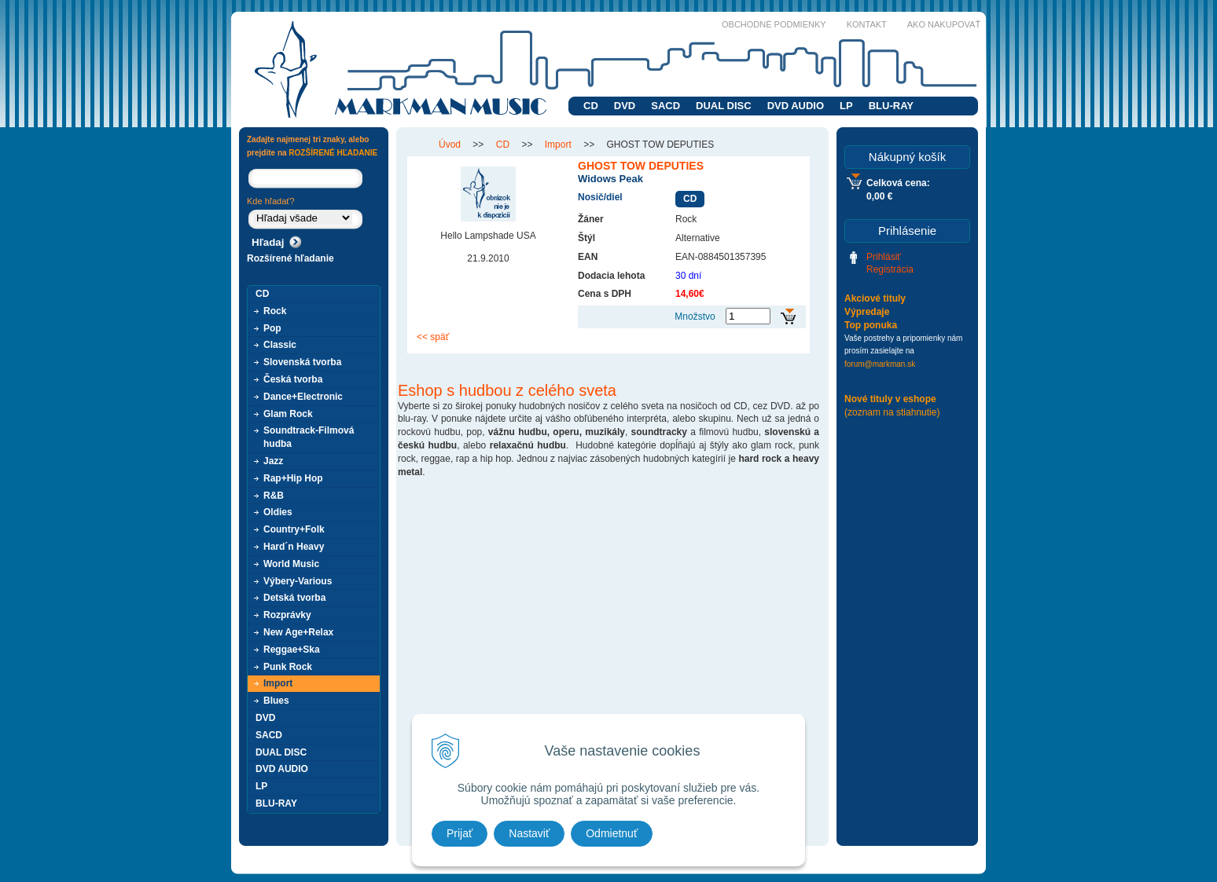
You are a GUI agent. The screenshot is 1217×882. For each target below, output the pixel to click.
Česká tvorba (292, 379)
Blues (276, 700)
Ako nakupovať (943, 24)
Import (277, 683)
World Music (291, 563)
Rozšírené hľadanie (290, 258)
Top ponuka (870, 325)
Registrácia (890, 269)
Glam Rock (288, 413)
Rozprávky (287, 614)
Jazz (273, 461)
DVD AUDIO (795, 106)
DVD (624, 106)
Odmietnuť (612, 833)
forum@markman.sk (879, 364)
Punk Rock (287, 666)
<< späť (433, 336)
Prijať (459, 833)
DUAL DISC (724, 106)
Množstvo (695, 316)
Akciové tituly (875, 298)
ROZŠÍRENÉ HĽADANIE (333, 152)
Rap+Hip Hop (293, 478)
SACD (665, 106)
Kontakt (867, 24)
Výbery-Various (297, 581)
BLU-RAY (891, 106)
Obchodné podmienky (774, 24)
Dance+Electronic (303, 396)
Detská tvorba (294, 597)
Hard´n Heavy (293, 546)
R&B (273, 495)
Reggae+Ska (291, 649)
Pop (272, 328)
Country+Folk (294, 529)
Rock (274, 311)
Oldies (277, 512)
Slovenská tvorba (302, 362)
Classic (279, 344)
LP (846, 106)
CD (590, 106)
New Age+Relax (298, 632)
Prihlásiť (883, 256)
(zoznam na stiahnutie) (891, 412)
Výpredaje (866, 311)
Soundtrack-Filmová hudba (308, 437)
